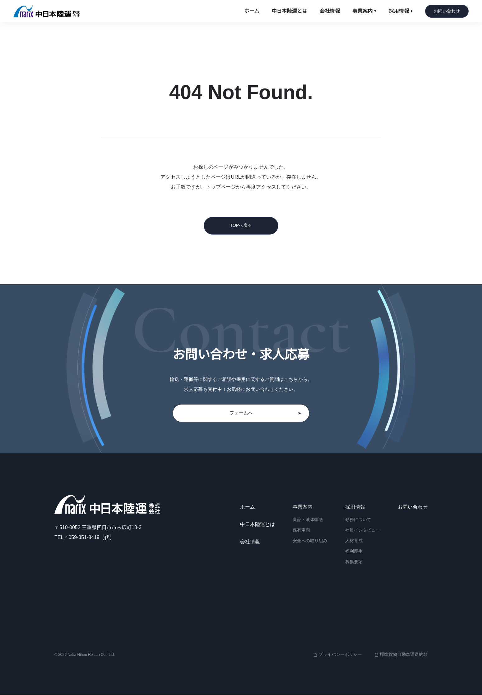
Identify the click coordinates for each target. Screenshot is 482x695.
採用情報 (401, 11)
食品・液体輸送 (308, 520)
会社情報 (330, 11)
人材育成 (354, 540)
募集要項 (354, 562)
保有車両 (301, 530)
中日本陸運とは (289, 11)
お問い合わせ (447, 10)
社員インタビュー (362, 530)
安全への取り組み (310, 540)
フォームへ (265, 413)
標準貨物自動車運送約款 (404, 654)
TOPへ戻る (241, 225)
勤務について (358, 520)
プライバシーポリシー (340, 654)
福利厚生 (354, 551)
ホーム (251, 11)
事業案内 (364, 11)
